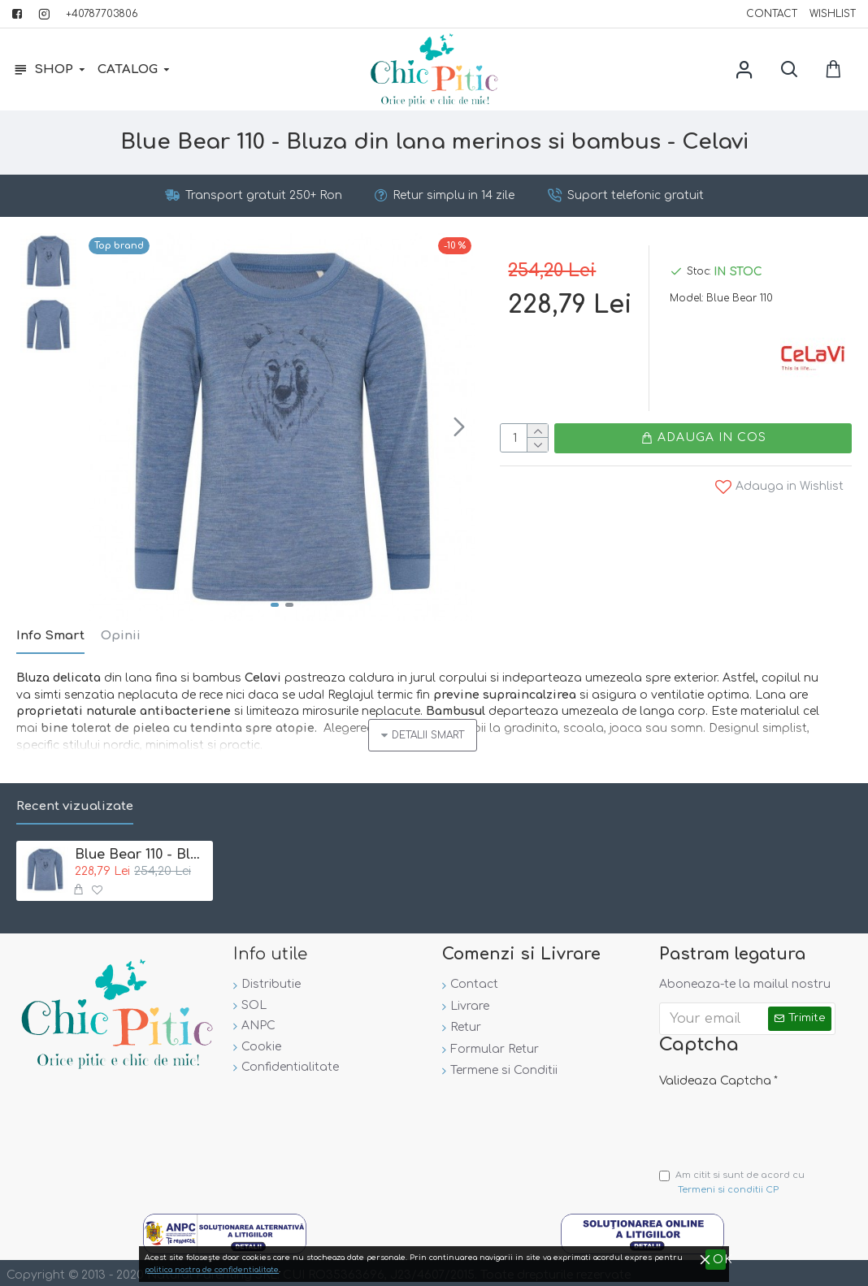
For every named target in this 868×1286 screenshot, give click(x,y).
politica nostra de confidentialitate (747, 1266)
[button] (459, 426)
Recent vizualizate (74, 796)
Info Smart (50, 636)
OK (858, 1265)
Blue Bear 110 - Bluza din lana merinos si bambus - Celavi (141, 843)
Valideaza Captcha (715, 1070)
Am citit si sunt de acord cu (732, 1178)
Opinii (121, 636)
